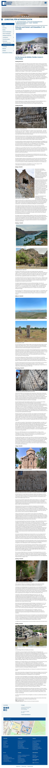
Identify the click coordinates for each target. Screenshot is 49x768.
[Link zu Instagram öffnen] (4, 708)
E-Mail (23, 712)
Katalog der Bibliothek (7, 761)
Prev (3, 12)
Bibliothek (4, 48)
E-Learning (5, 46)
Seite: (33, 762)
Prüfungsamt (35, 746)
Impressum (18, 766)
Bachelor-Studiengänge (7, 31)
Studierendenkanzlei (36, 747)
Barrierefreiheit (30, 766)
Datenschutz (24, 766)
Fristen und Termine (22, 741)
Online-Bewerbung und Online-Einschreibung (9, 759)
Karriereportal (20, 744)
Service (34, 738)
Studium (3, 29)
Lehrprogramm (5, 37)
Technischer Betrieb (22, 761)
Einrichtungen (6, 746)
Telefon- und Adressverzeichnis (24, 755)
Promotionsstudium (6, 39)
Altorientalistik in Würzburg (7, 52)
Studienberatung (35, 744)
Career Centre (35, 749)
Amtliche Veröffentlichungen (23, 748)
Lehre (4, 744)
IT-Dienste (34, 742)
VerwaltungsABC (21, 747)
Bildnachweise (35, 756)
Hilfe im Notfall (21, 762)
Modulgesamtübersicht (7, 35)
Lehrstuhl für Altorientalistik (18, 19)
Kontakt (23, 705)
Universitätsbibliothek (36, 741)
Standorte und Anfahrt (22, 756)
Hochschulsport (35, 743)
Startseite (4, 23)
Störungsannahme (21, 760)
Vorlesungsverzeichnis (7, 757)
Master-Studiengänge (7, 33)
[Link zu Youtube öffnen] (6, 710)
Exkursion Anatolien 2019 (7, 44)
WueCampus (5, 756)
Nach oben (34, 757)
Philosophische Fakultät (21, 21)
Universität (5, 741)
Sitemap (34, 755)
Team (3, 25)
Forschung (4, 27)
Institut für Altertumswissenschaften (34, 21)
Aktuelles (4, 50)
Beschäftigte (20, 746)
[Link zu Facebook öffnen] (4, 710)
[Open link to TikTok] (6, 708)
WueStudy (5, 755)
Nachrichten (20, 743)
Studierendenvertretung (36, 748)
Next (45, 12)
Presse (19, 757)
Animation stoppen (43, 16)
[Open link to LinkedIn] (8, 708)
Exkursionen (5, 41)
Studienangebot (21, 742)
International (5, 747)
